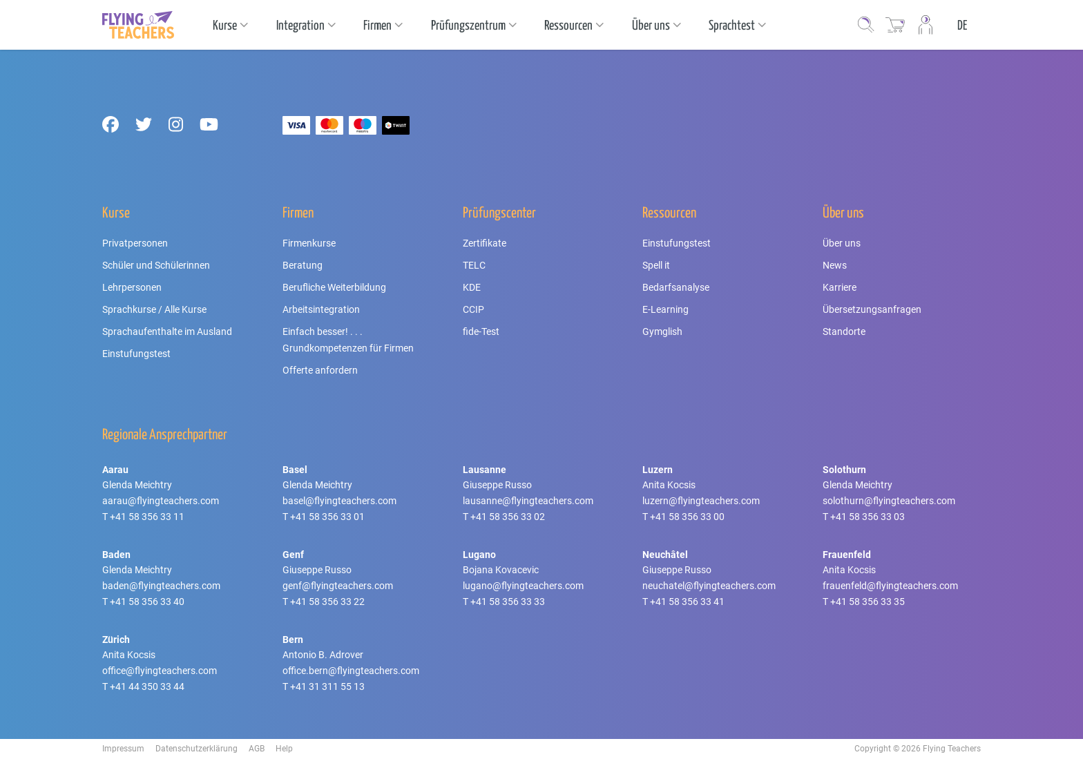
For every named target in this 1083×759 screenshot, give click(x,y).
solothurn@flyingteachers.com (889, 500)
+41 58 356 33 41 (687, 601)
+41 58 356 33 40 (147, 601)
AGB (257, 748)
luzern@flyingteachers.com (701, 500)
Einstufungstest (136, 353)
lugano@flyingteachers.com (523, 585)
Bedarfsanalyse (675, 287)
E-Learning (665, 309)
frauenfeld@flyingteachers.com (890, 585)
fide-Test (481, 331)
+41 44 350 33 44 (147, 686)
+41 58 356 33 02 (507, 516)
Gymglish (662, 331)
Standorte (844, 331)
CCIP (473, 309)
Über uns (842, 243)
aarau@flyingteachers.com (160, 500)
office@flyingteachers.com (159, 670)
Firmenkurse (309, 243)
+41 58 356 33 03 (867, 516)
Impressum (123, 748)
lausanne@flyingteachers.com (528, 500)
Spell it (656, 265)
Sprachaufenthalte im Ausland (167, 331)
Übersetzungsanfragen (872, 309)
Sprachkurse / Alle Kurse (154, 309)
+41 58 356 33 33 (507, 601)
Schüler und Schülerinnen (156, 265)
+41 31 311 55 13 (327, 686)
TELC (474, 265)
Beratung (302, 265)
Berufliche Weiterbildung (334, 287)
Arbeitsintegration (321, 309)
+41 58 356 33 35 (867, 601)
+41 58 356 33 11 (147, 516)
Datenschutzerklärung (196, 748)
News (835, 265)
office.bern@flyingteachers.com (350, 670)
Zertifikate (484, 243)
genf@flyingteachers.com (337, 585)
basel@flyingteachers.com (339, 500)
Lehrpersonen (132, 287)
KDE (472, 287)
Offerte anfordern (320, 370)
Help (284, 748)
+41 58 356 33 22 (327, 601)
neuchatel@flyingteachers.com (709, 585)
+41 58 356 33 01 (327, 516)
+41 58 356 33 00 (687, 516)
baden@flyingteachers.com (161, 585)
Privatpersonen (135, 243)
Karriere (839, 287)
